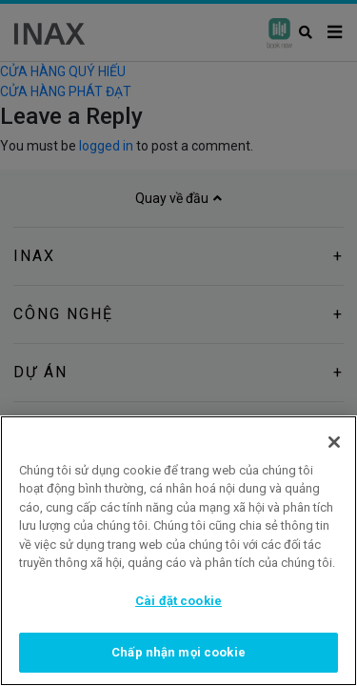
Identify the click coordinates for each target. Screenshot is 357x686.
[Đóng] (334, 442)
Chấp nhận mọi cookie (178, 652)
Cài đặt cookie (178, 601)
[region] (178, 550)
